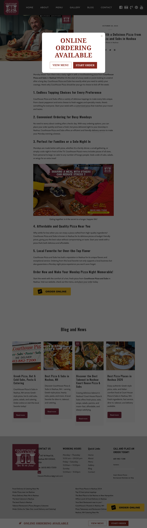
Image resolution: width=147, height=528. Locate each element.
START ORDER (85, 65)
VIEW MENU (61, 65)
